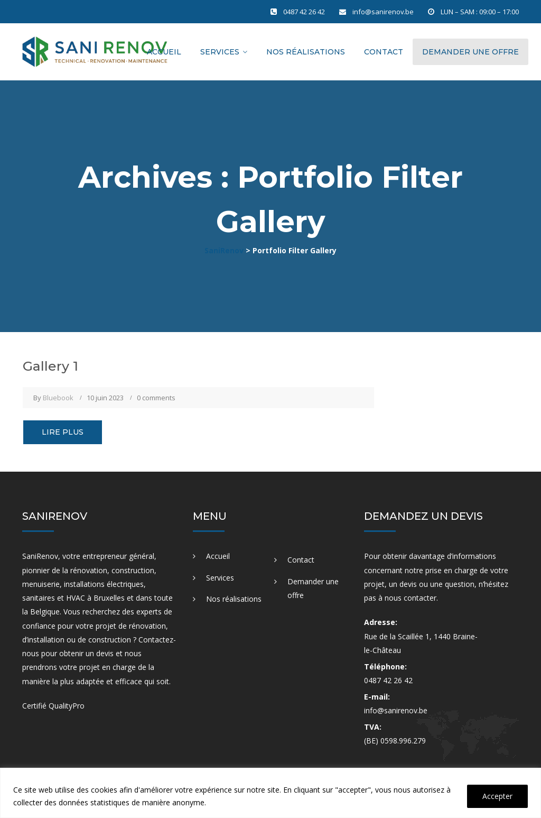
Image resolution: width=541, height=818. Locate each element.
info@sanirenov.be (383, 11)
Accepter (497, 796)
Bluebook (58, 397)
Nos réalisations (305, 52)
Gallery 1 (50, 366)
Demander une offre (470, 52)
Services (219, 52)
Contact (383, 52)
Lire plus (62, 432)
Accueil (164, 52)
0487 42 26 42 (304, 11)
